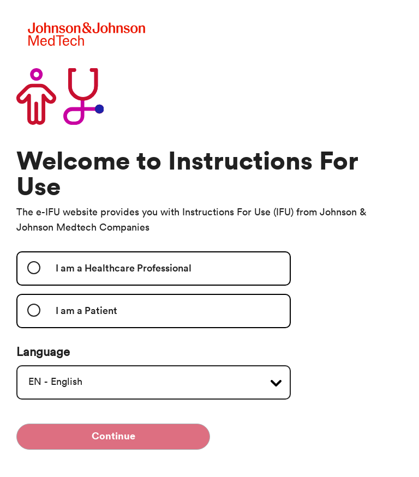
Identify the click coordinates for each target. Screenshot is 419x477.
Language (43, 352)
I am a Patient (86, 311)
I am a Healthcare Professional (123, 268)
